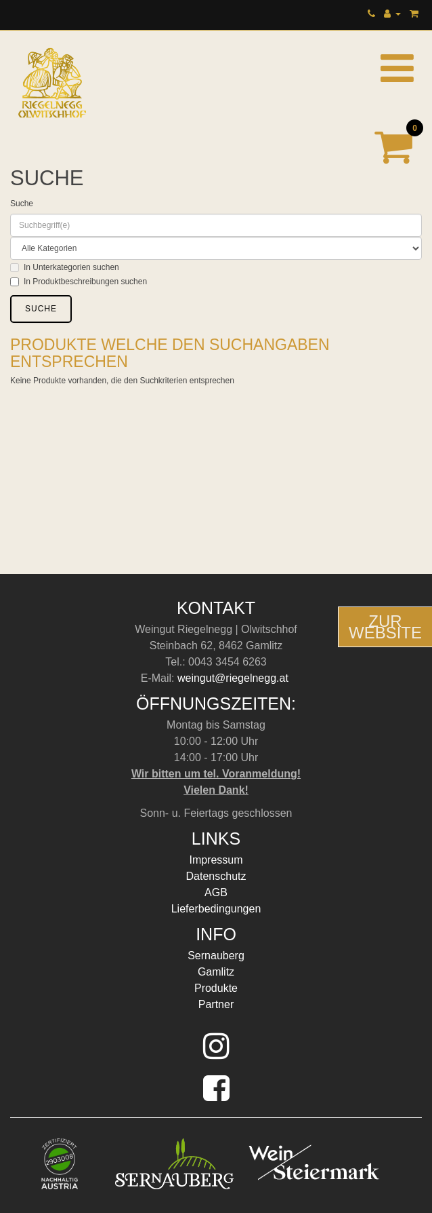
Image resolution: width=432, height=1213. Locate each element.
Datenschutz (216, 876)
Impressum (215, 860)
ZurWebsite (385, 627)
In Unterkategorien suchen (64, 267)
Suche (21, 203)
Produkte (216, 988)
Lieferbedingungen (216, 908)
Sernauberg (216, 955)
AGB (216, 892)
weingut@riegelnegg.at (234, 678)
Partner (216, 1004)
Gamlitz (216, 972)
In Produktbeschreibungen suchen (78, 281)
